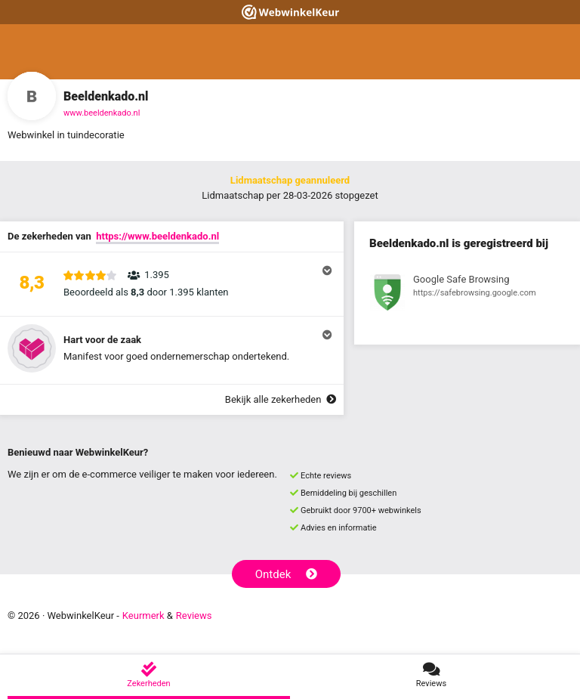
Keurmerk (143, 615)
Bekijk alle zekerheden (280, 399)
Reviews (194, 615)
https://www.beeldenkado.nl (157, 236)
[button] (172, 284)
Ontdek (286, 574)
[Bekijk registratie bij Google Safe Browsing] (467, 294)
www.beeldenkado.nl (101, 113)
